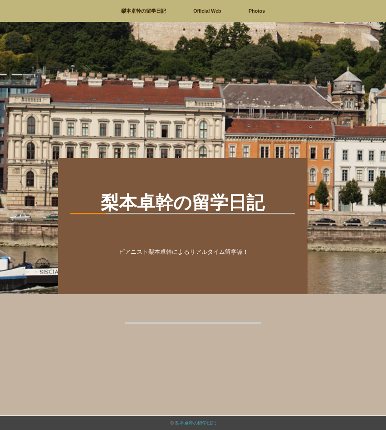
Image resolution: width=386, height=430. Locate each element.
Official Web (207, 11)
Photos (257, 11)
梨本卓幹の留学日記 (143, 11)
